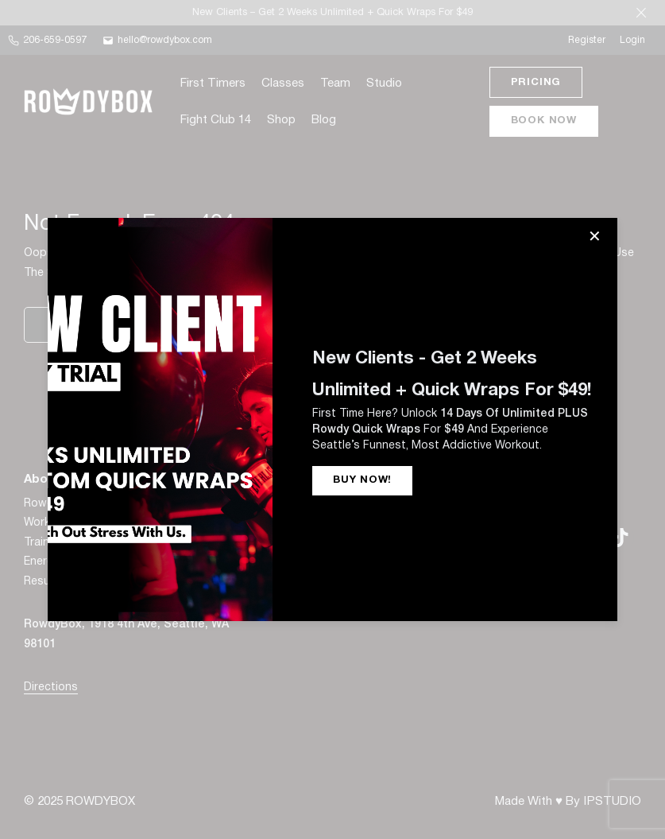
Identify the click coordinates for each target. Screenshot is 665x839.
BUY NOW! (362, 480)
